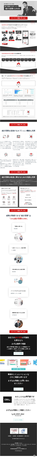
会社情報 (14, 432)
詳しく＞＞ (28, 401)
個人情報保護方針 (20, 432)
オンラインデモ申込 (18, 350)
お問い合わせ (26, 432)
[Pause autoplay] (17, 364)
